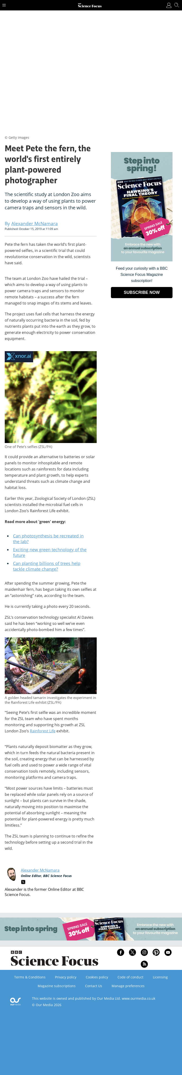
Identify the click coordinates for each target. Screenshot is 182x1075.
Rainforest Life (42, 731)
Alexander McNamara (40, 870)
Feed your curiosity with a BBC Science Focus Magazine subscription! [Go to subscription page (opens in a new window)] (142, 274)
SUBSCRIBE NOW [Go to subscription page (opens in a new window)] (142, 292)
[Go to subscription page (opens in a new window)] (142, 260)
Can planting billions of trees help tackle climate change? (46, 566)
